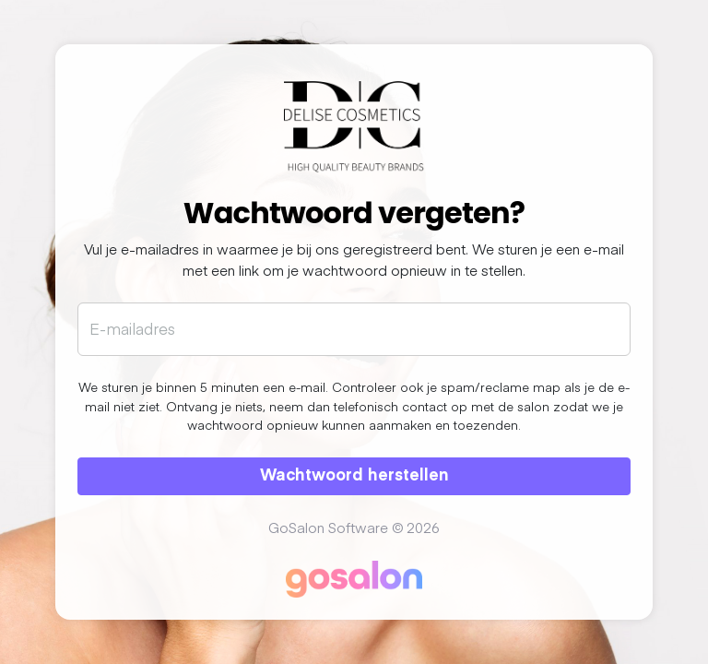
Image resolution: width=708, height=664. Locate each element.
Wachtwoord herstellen (354, 473)
